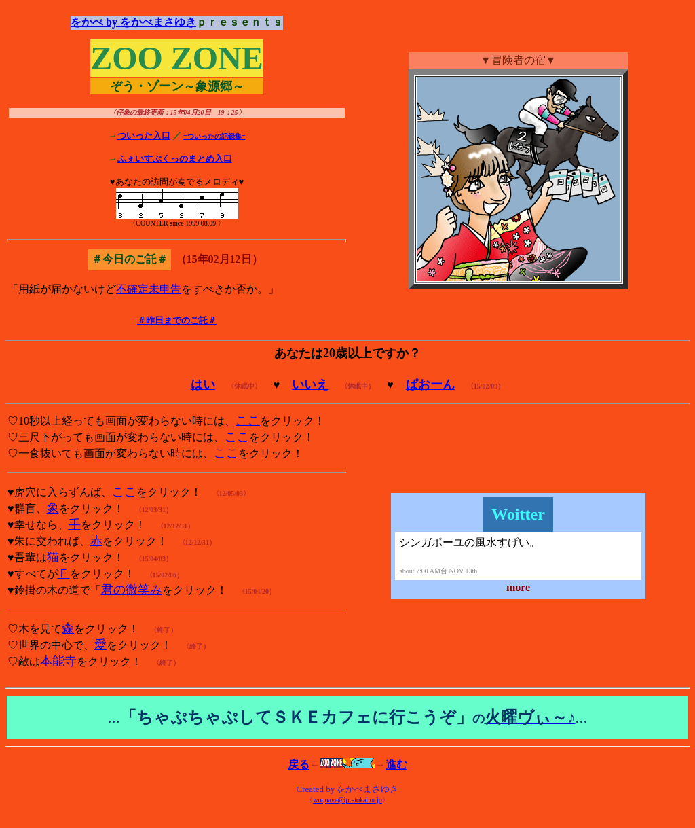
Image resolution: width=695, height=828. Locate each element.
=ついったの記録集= (214, 136)
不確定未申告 (148, 289)
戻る (298, 764)
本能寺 (58, 661)
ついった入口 (143, 135)
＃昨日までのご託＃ (177, 320)
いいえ (310, 384)
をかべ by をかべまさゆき (133, 22)
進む (396, 764)
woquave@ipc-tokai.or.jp (347, 800)
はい (203, 384)
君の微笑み (131, 589)
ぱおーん (430, 384)
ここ (248, 420)
